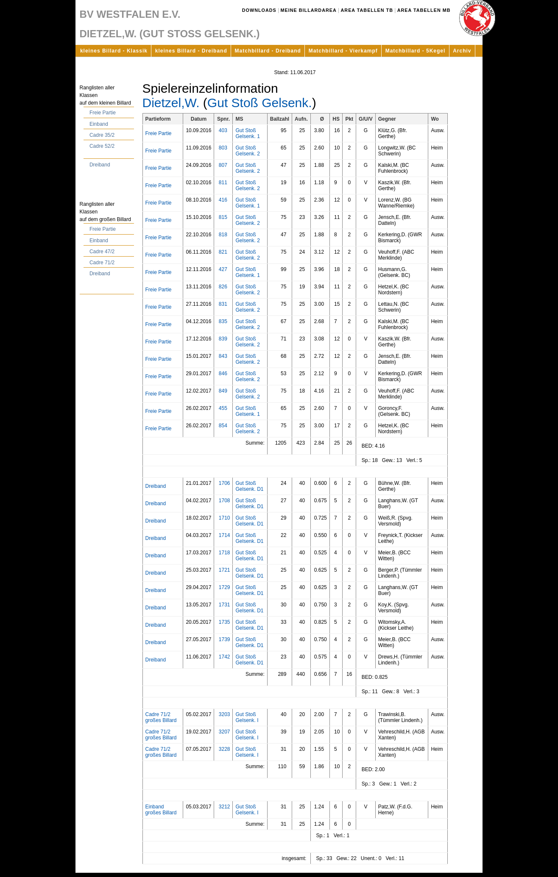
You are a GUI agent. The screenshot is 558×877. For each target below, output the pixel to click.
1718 (224, 553)
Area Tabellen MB (424, 10)
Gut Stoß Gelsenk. (259, 103)
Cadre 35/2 (101, 135)
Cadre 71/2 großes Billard (161, 717)
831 (223, 304)
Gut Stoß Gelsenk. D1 (249, 486)
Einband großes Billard (161, 810)
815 (223, 217)
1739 (224, 639)
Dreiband (99, 165)
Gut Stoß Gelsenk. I (246, 717)
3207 (224, 732)
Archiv (462, 51)
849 (223, 391)
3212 (224, 807)
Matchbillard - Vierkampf (343, 51)
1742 (224, 657)
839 (223, 339)
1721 (224, 570)
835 (223, 321)
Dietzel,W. (171, 103)
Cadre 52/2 (101, 146)
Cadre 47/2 (101, 252)
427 (223, 269)
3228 (224, 749)
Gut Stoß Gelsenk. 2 (247, 151)
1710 (224, 518)
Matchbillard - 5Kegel (415, 51)
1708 (224, 501)
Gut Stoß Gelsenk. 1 (247, 133)
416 (223, 200)
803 (223, 148)
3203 (224, 714)
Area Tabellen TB (367, 10)
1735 (224, 622)
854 (223, 426)
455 (223, 408)
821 (223, 252)
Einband (98, 124)
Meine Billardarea (309, 10)
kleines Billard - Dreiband (191, 51)
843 (223, 356)
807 (223, 165)
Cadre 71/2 (101, 263)
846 (223, 373)
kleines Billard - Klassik (114, 51)
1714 (224, 535)
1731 (224, 605)
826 (223, 287)
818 (223, 235)
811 (223, 182)
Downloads (259, 10)
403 (223, 130)
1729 (224, 587)
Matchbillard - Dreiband (268, 51)
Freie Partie (102, 113)
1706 (224, 483)
